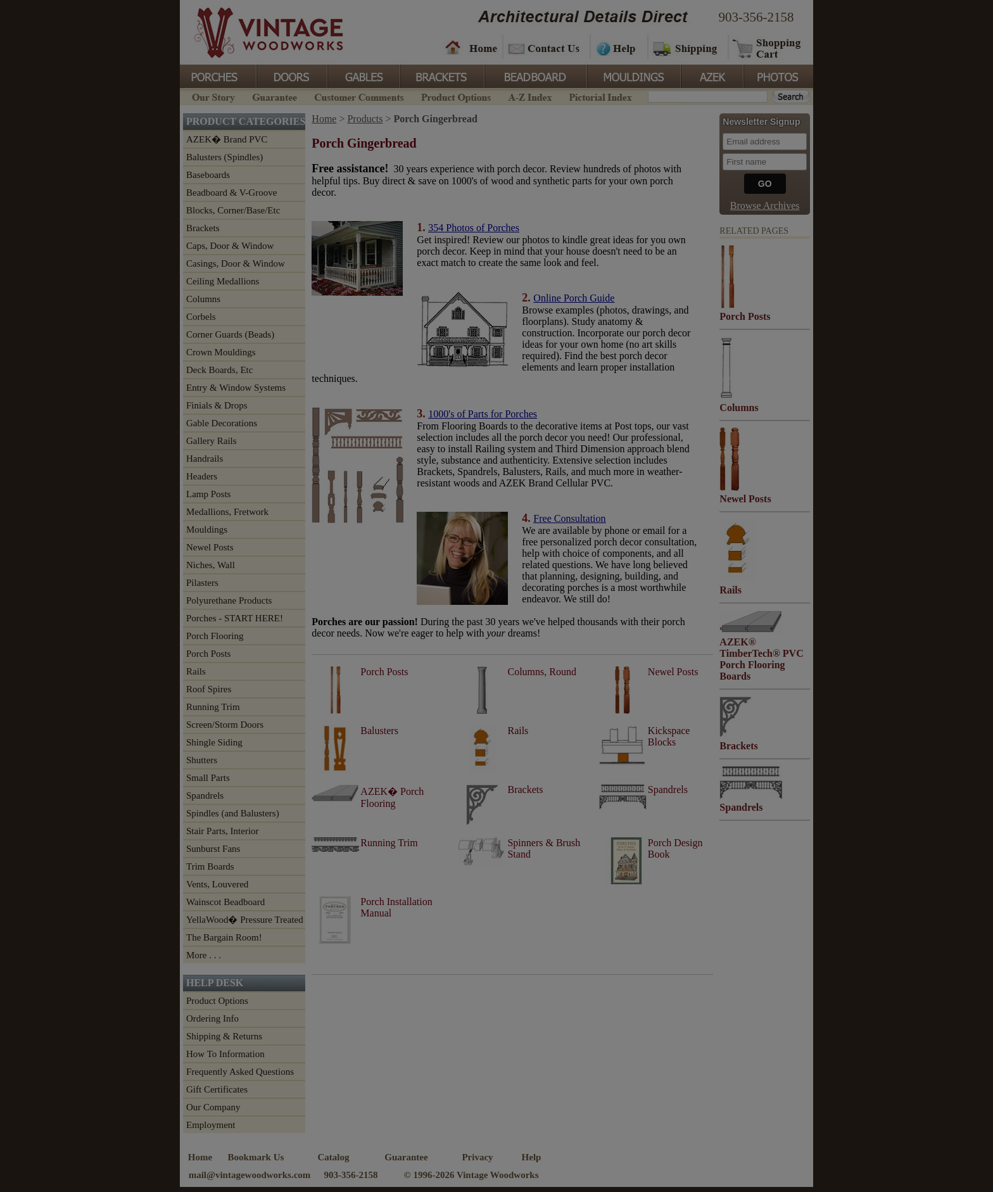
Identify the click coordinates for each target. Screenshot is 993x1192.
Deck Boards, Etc (219, 370)
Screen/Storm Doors (224, 725)
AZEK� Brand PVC (226, 139)
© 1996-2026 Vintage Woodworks (470, 1175)
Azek (711, 75)
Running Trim (213, 707)
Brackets (441, 75)
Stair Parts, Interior (222, 831)
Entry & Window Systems (236, 388)
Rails (196, 671)
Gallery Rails (211, 441)
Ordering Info (212, 1018)
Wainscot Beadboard (225, 902)
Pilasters (202, 583)
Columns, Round (541, 671)
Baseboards (208, 175)
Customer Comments (359, 96)
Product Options (455, 96)
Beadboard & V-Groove (231, 192)
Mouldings (633, 75)
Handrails (204, 458)
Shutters (201, 760)
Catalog (334, 1157)
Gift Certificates (217, 1089)
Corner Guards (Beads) (230, 334)
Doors (291, 75)
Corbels (201, 317)
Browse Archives (765, 205)
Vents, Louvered (217, 884)
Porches (218, 75)
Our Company (213, 1107)
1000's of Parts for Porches (482, 414)
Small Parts (208, 778)
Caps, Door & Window (230, 246)
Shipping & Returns (224, 1036)
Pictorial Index (599, 96)
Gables (363, 75)
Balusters (379, 730)
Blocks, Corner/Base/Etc (233, 210)
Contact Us (545, 47)
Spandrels (205, 795)
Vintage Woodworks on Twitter (666, 1164)
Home (471, 47)
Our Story (211, 96)
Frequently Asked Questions (240, 1072)
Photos (778, 75)
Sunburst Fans (213, 849)
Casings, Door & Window (235, 263)
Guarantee (275, 96)
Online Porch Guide (573, 298)
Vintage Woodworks (259, 31)
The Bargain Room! (224, 937)
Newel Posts (210, 547)
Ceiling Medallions (222, 281)
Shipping (686, 47)
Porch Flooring (214, 636)
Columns (203, 299)
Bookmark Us (256, 1157)
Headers (201, 476)
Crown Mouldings (221, 352)
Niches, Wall (210, 565)
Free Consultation (569, 518)
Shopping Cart (767, 47)
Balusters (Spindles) (224, 157)
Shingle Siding (214, 742)
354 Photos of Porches (473, 227)
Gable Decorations (221, 423)
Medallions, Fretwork (227, 512)
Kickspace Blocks (669, 736)
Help (616, 47)
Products (365, 118)
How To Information (225, 1054)
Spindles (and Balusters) (232, 813)
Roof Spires (208, 689)
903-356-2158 (756, 17)
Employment (211, 1125)
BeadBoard (534, 75)
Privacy (477, 1157)
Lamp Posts (208, 494)
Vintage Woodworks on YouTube (754, 1164)
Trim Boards (210, 866)
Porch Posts (208, 654)
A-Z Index (530, 96)
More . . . (203, 955)
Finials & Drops (217, 405)
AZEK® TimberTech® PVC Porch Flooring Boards (761, 659)
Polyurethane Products (229, 600)
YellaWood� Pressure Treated (244, 920)
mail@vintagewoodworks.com (250, 1175)
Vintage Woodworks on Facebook (586, 1164)
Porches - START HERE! (234, 618)
